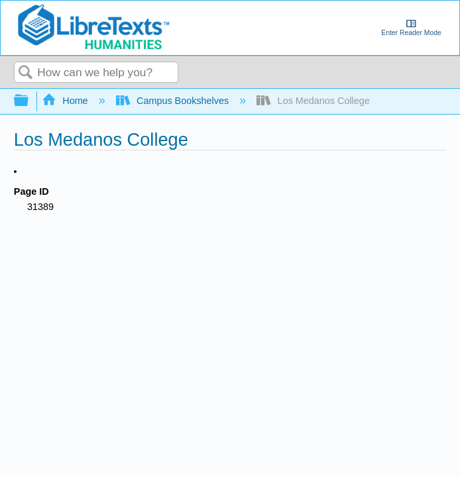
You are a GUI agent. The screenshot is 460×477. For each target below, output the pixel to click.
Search (26, 73)
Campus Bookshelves (174, 100)
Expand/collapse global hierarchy (30, 101)
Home (66, 100)
